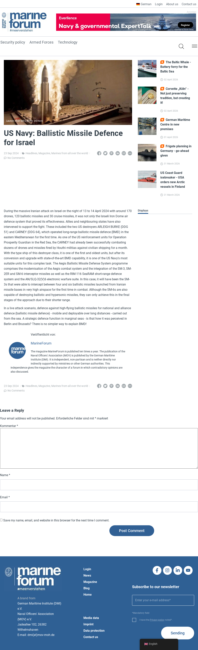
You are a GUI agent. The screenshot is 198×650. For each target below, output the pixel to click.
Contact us (189, 4)
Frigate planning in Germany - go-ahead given (175, 150)
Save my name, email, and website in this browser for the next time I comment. (56, 520)
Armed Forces (41, 42)
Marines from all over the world (69, 153)
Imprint (88, 624)
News (87, 575)
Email (5, 497)
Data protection (94, 630)
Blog (86, 588)
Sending (178, 633)
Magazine (44, 153)
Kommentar (9, 426)
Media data (91, 618)
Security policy (12, 42)
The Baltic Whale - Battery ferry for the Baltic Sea (175, 66)
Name (5, 475)
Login (159, 4)
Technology (67, 42)
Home (87, 594)
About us (172, 4)
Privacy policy (157, 620)
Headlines (31, 153)
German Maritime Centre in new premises (175, 124)
